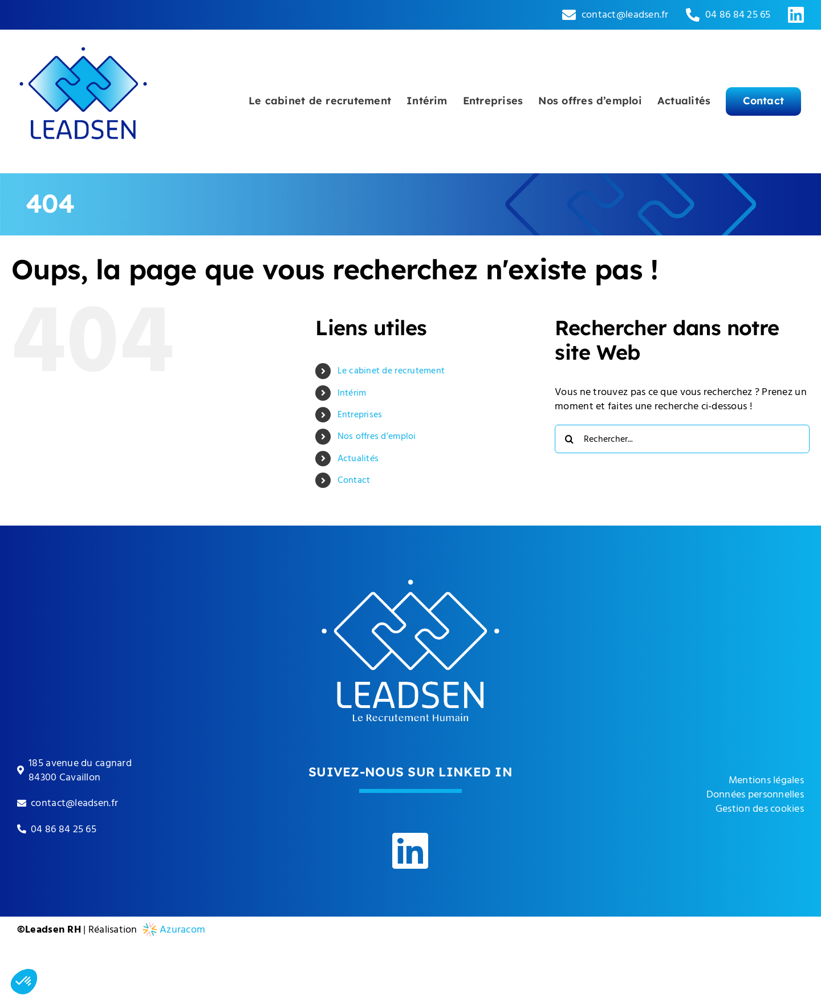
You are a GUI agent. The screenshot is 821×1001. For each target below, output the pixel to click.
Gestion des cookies (760, 808)
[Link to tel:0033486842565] (693, 15)
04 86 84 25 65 (738, 14)
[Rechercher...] (682, 439)
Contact (354, 480)
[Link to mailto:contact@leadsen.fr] (569, 15)
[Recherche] (569, 439)
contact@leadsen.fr (625, 14)
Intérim (352, 392)
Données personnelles (755, 794)
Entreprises (360, 414)
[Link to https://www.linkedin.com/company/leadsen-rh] (796, 15)
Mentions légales (766, 780)
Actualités (358, 458)
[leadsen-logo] (83, 34)
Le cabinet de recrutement (391, 370)
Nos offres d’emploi (377, 436)
